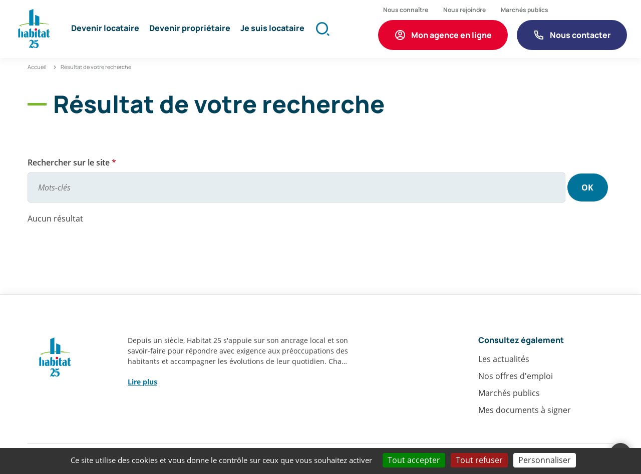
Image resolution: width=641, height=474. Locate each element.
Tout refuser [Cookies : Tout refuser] (479, 460)
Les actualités (503, 361)
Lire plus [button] (142, 383)
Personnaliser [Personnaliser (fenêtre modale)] (544, 460)
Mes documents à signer (524, 412)
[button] (106, 30)
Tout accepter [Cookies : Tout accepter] (414, 460)
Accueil (37, 68)
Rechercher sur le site (72, 164)
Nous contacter (579, 35)
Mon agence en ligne (451, 35)
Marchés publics (509, 395)
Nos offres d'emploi (515, 378)
